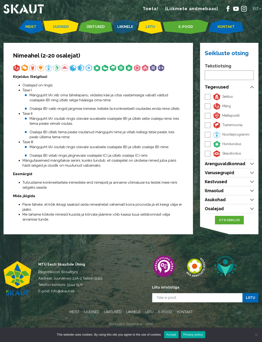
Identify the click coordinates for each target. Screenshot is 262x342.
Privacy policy (193, 334)
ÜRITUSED (96, 27)
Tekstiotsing (218, 65)
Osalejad (214, 208)
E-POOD (186, 27)
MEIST (30, 27)
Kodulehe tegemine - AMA (131, 324)
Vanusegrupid (219, 172)
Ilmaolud (214, 190)
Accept (171, 334)
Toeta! (150, 8)
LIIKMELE (125, 27)
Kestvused (216, 181)
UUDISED (61, 27)
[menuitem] (257, 9)
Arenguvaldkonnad (225, 163)
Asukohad (215, 199)
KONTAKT (226, 27)
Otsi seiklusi (229, 220)
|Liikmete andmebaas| (191, 8)
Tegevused (217, 86)
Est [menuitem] (256, 9)
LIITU (150, 27)
